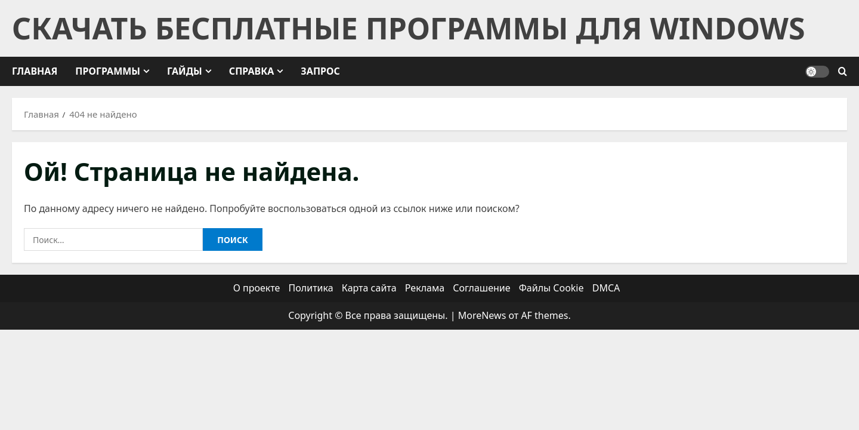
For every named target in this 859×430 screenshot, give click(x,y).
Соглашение (481, 287)
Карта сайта (369, 287)
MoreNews (482, 315)
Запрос (320, 71)
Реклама (424, 287)
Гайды (184, 71)
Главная (34, 71)
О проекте (256, 287)
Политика (311, 287)
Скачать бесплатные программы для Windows (408, 28)
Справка (251, 71)
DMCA (606, 287)
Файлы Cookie (551, 287)
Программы (107, 71)
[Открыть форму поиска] (842, 71)
